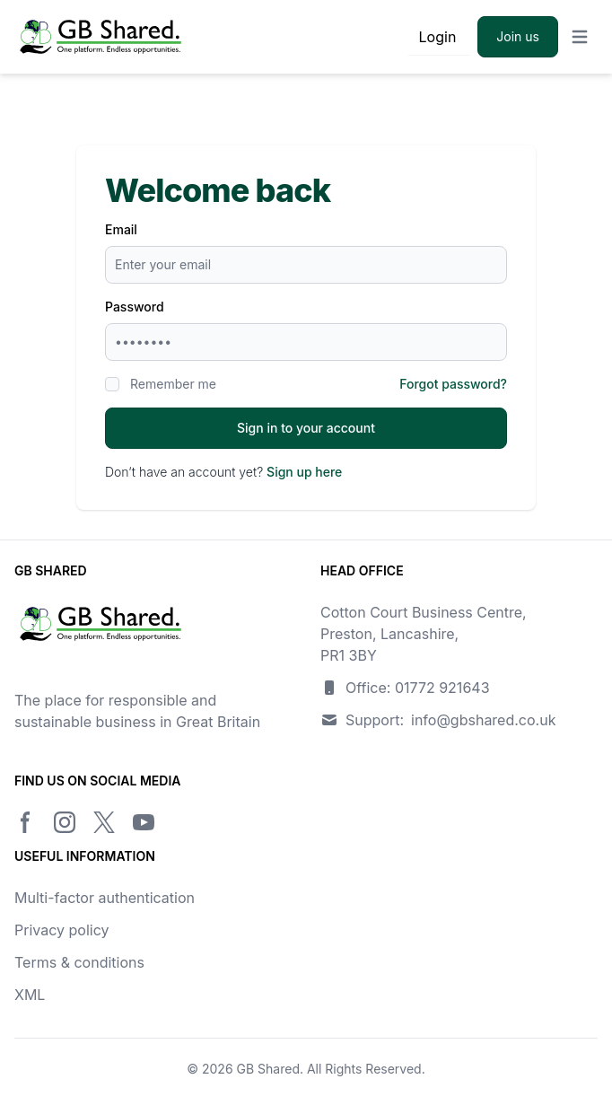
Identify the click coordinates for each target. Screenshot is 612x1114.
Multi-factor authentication (104, 898)
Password (134, 306)
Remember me (173, 383)
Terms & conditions (79, 962)
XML (29, 995)
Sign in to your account (306, 427)
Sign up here (304, 471)
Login (438, 37)
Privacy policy (61, 930)
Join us (517, 36)
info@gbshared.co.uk (483, 720)
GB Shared (268, 1068)
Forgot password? (453, 383)
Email (121, 229)
